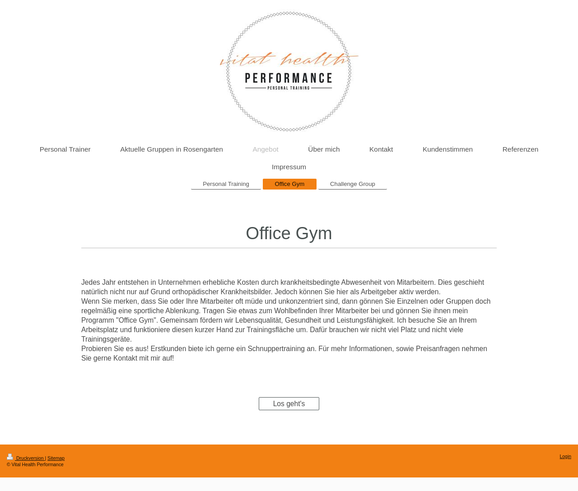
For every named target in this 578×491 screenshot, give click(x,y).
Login (565, 456)
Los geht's (289, 404)
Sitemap (56, 458)
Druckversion (26, 458)
